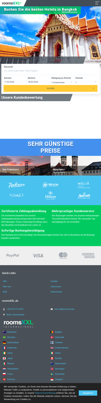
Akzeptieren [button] (88, 393)
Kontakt (54, 281)
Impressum (56, 286)
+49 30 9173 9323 (12, 309)
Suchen (72, 88)
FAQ (5, 281)
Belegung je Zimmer (61, 78)
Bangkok (69, 9)
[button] (98, 34)
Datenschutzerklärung (45, 393)
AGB (5, 292)
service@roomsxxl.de (61, 309)
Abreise (31, 78)
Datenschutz (56, 292)
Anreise (7, 78)
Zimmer (79, 78)
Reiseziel (8, 67)
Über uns (7, 286)
